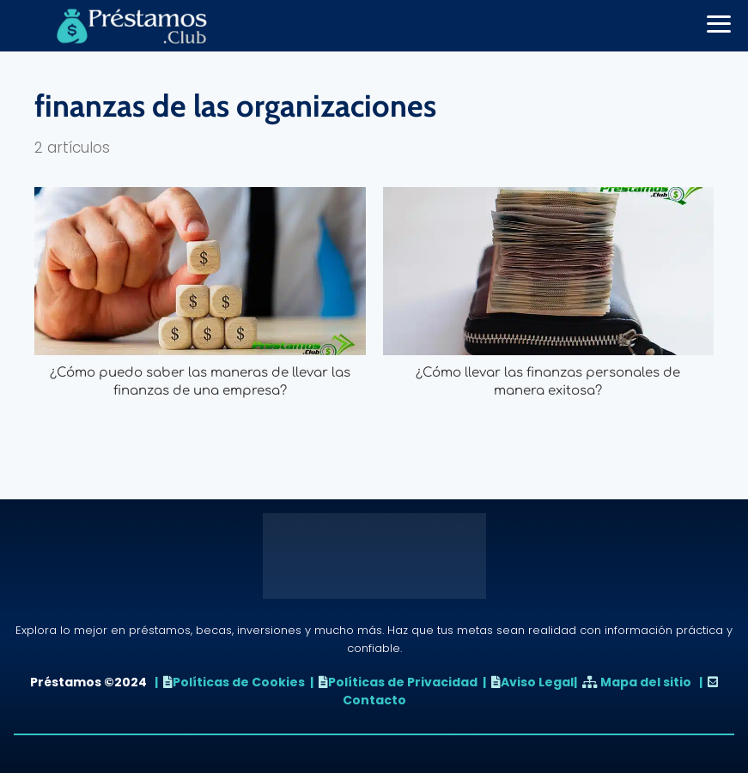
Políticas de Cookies (239, 682)
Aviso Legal (537, 682)
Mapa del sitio (645, 682)
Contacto (374, 700)
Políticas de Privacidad (402, 682)
